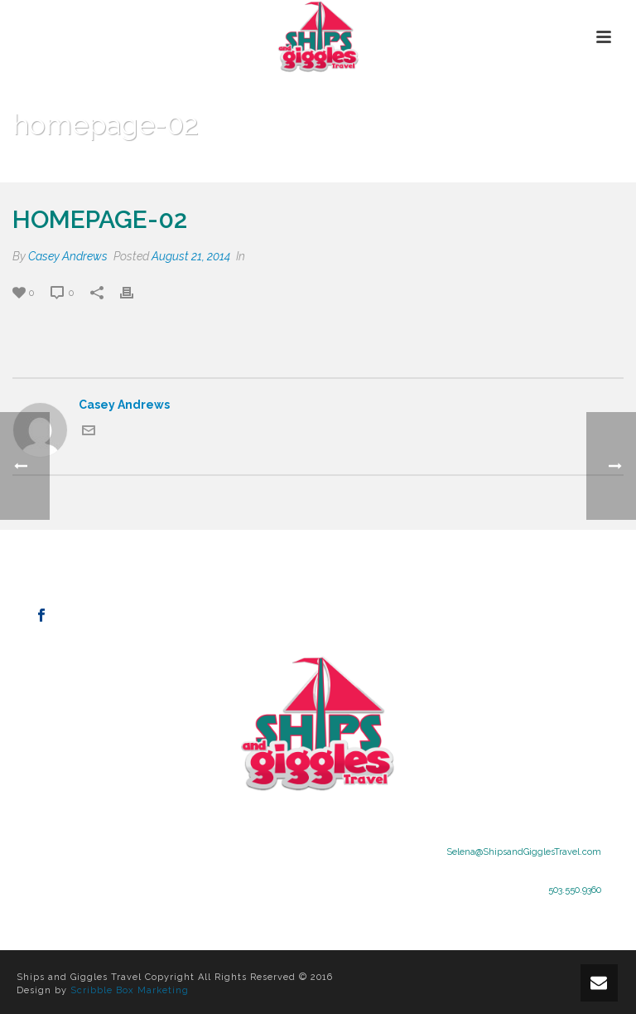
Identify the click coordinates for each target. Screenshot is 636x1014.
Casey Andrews (68, 256)
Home (455, 167)
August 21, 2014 (191, 256)
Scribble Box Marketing (129, 990)
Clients (503, 167)
